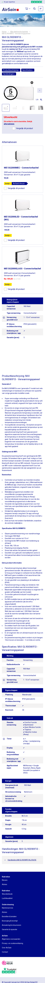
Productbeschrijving (11, 70)
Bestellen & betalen (9, 916)
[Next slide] (39, 90)
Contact (5, 952)
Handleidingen (9, 74)
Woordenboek (7, 894)
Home (4, 32)
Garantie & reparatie (9, 929)
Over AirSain (6, 948)
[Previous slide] (5, 90)
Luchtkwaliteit (7, 898)
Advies (4, 884)
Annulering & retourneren (11, 925)
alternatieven (9, 124)
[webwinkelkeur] (7, 963)
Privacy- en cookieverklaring (12, 943)
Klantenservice (7, 908)
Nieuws (4, 880)
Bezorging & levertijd (10, 921)
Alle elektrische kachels (19, 32)
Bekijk (8, 183)
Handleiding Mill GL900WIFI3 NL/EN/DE (22, 860)
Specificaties (27, 70)
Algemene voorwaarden (11, 939)
